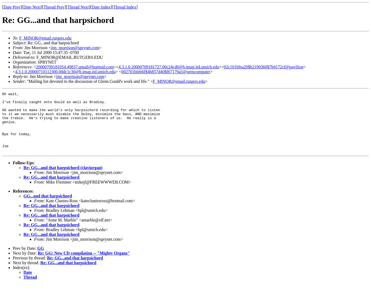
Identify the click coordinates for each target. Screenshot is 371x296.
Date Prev (12, 7)
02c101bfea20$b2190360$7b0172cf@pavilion (263, 67)
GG (40, 260)
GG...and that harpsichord (47, 208)
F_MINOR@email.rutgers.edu (45, 38)
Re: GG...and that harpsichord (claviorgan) (62, 179)
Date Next (32, 7)
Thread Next (78, 7)
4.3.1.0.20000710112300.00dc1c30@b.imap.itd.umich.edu (65, 71)
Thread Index (124, 7)
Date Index (101, 7)
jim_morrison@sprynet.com (75, 47)
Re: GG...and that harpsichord (51, 189)
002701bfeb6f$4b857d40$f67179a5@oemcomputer (165, 71)
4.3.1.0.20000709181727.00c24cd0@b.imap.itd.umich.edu (169, 67)
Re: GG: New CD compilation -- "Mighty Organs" (84, 265)
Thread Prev (53, 7)
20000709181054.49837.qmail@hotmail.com (75, 67)
